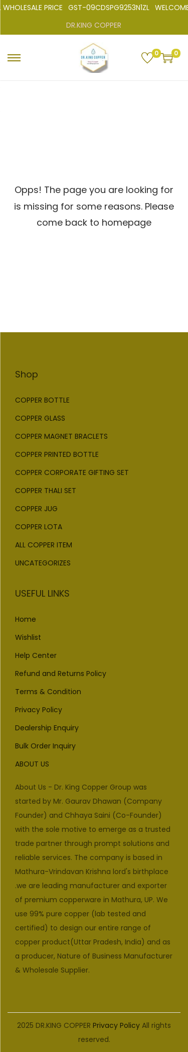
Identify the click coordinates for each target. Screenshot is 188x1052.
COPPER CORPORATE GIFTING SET (72, 472)
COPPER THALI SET (45, 491)
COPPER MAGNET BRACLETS (61, 436)
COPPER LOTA (38, 527)
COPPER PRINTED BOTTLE (57, 454)
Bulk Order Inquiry (45, 746)
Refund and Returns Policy (60, 673)
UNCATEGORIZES (43, 563)
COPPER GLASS (40, 418)
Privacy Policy (38, 710)
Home (25, 619)
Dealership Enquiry (47, 728)
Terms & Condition (48, 692)
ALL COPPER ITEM (43, 545)
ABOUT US (32, 764)
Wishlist (28, 637)
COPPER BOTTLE (42, 400)
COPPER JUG (36, 509)
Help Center (36, 655)
